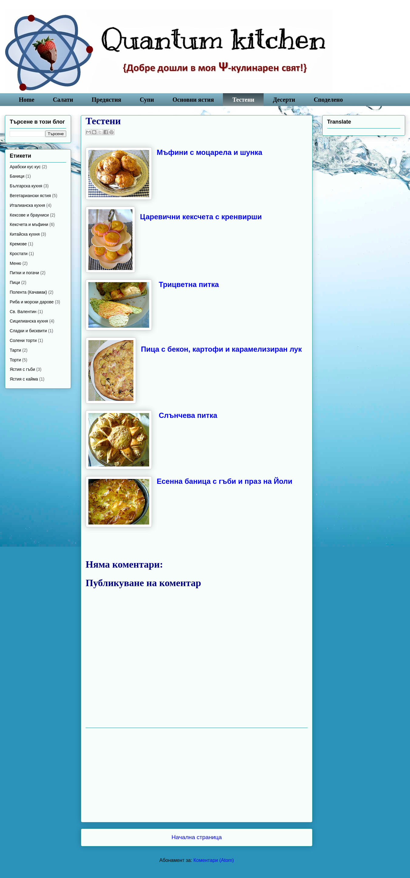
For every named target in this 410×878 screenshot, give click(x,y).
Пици (15, 282)
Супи (147, 99)
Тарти (15, 350)
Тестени (243, 99)
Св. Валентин (23, 311)
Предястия (106, 99)
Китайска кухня (25, 234)
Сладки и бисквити (28, 330)
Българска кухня (26, 185)
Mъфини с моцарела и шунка (209, 152)
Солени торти (23, 340)
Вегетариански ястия (30, 195)
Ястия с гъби (22, 369)
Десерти (284, 99)
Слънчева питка (188, 415)
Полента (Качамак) (28, 292)
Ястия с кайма (24, 379)
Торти (15, 359)
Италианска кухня (27, 205)
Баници (17, 176)
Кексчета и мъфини (29, 224)
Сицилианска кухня (29, 321)
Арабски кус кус (25, 166)
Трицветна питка (189, 284)
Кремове (18, 243)
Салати (63, 99)
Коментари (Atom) (213, 860)
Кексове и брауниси (29, 215)
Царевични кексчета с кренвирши (201, 217)
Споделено (328, 99)
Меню (15, 263)
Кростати (19, 253)
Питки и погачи (24, 272)
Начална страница (197, 837)
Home (26, 99)
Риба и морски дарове (32, 301)
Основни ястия (193, 99)
